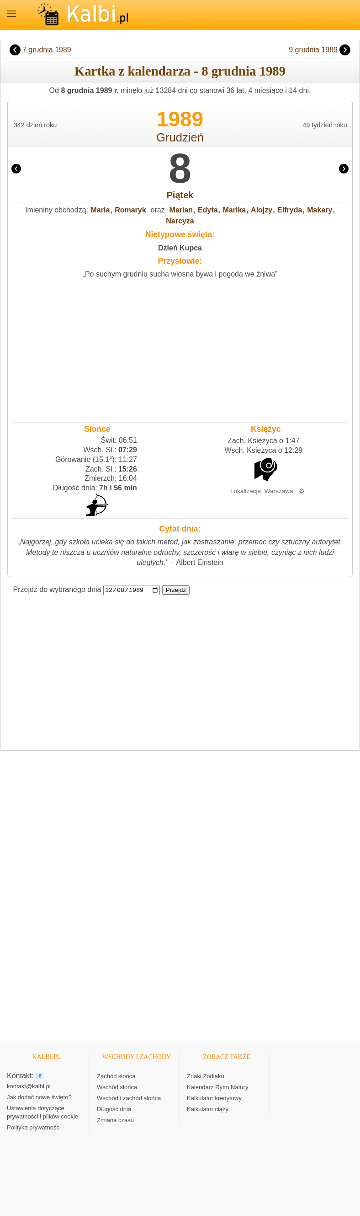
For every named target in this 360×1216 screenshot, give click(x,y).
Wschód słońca (117, 1087)
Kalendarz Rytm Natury (217, 1087)
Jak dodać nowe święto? (39, 1097)
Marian (181, 210)
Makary (319, 210)
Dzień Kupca (180, 248)
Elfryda (289, 210)
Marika (234, 210)
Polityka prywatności (34, 1127)
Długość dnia (114, 1109)
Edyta (208, 210)
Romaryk (130, 210)
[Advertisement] (180, 348)
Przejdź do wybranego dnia (57, 590)
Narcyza (180, 221)
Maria (100, 210)
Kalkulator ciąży (207, 1109)
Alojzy (261, 210)
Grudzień (180, 137)
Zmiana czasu (115, 1120)
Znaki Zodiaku (205, 1076)
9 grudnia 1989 (313, 50)
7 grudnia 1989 (46, 50)
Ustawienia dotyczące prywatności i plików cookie (42, 1112)
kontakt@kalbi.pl (29, 1086)
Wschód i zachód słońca (129, 1098)
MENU (11, 13)
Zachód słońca (116, 1076)
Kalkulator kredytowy (214, 1098)
